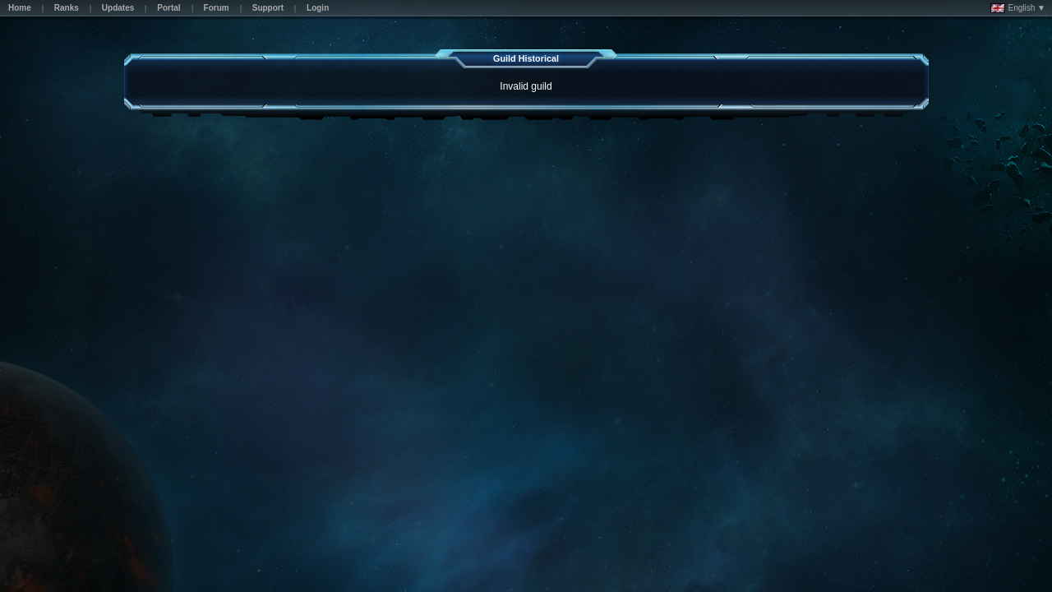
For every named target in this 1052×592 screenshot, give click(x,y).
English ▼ (1017, 8)
